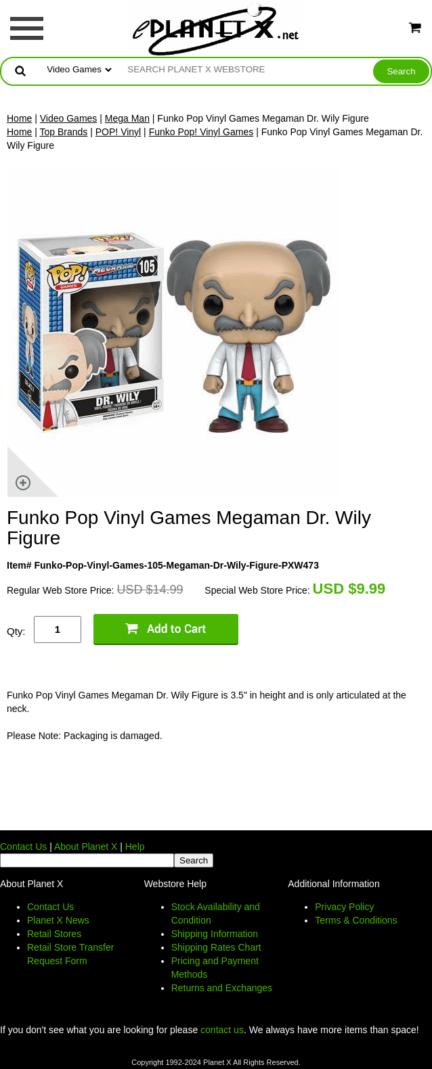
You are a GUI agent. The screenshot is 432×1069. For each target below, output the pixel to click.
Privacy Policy (344, 906)
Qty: (16, 631)
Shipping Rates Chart (216, 947)
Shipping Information (214, 933)
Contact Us (23, 846)
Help (135, 846)
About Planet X (85, 846)
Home (19, 118)
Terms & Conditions (356, 920)
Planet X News (58, 920)
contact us (222, 1029)
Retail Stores (54, 933)
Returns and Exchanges (221, 987)
